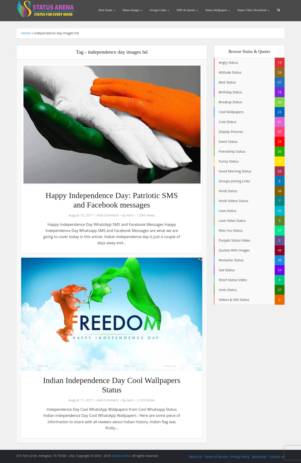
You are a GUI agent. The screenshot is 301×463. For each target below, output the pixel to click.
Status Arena (121, 456)
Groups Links (158, 10)
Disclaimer (259, 457)
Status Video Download (251, 10)
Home (26, 33)
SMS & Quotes (185, 10)
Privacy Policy (239, 457)
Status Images (131, 10)
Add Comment (107, 215)
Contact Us (277, 457)
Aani (130, 215)
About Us (195, 457)
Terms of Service (216, 457)
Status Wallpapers (216, 10)
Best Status (105, 10)
